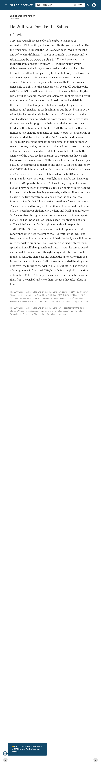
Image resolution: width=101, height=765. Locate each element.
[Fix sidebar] (54, 12)
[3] (25, 388)
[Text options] (87, 5)
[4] (31, 602)
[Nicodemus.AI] (5, 753)
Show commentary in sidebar (74, 81)
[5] (29, 606)
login (85, 32)
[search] (57, 5)
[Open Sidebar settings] (93, 19)
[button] (6, 5)
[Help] (97, 19)
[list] (78, 92)
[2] (26, 89)
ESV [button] (81, 5)
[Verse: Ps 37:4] (73, 14)
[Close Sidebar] (54, 389)
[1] (28, 61)
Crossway (16, 18)
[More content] (78, 50)
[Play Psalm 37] (78, 128)
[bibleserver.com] (21, 5)
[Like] (59, 19)
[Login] (94, 5)
